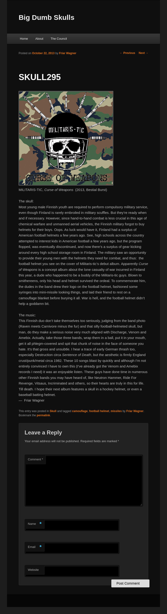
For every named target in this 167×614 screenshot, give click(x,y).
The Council (59, 38)
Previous (127, 53)
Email (35, 547)
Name (35, 524)
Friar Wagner (67, 53)
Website (33, 570)
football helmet (99, 411)
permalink (43, 415)
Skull (53, 411)
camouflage (80, 411)
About (39, 38)
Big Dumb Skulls (46, 17)
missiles (116, 411)
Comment (35, 459)
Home (24, 38)
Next (143, 53)
